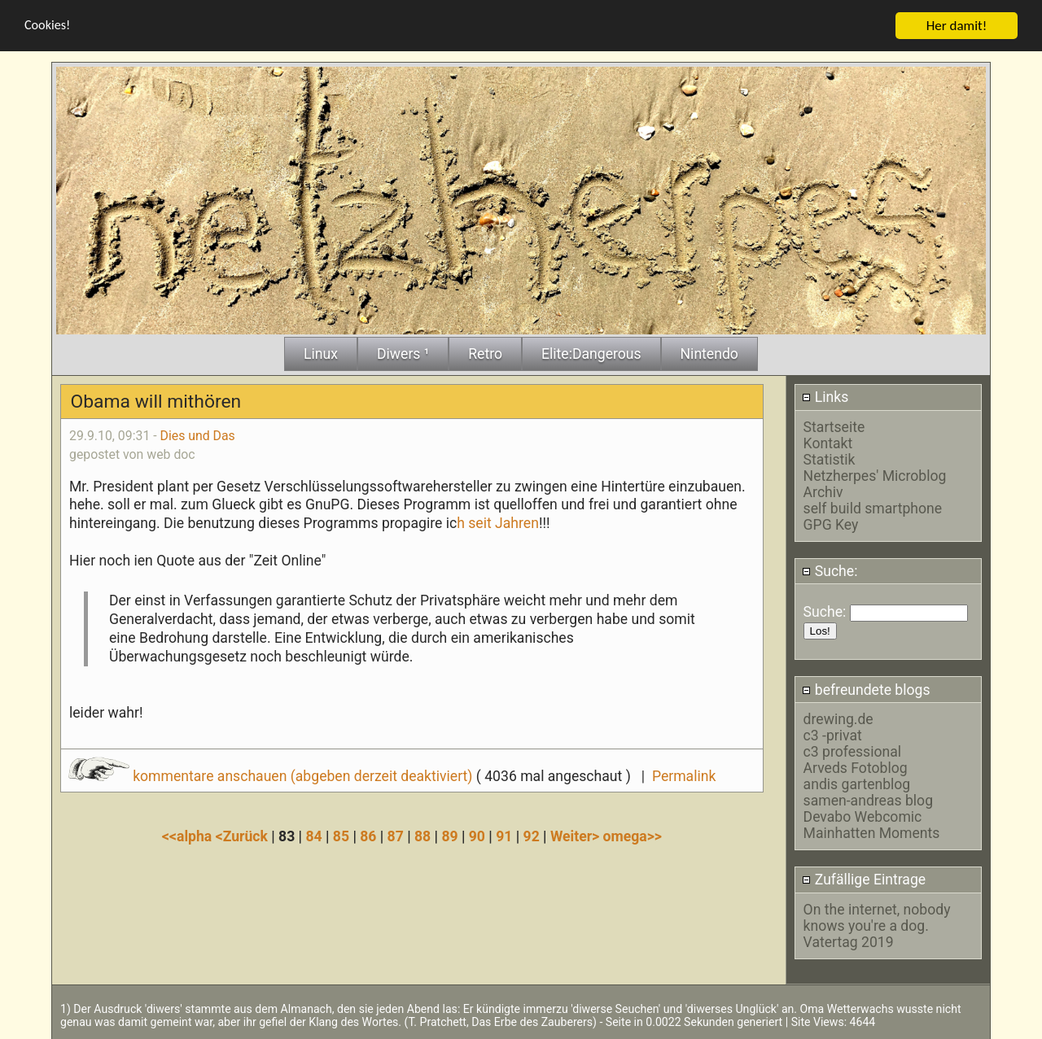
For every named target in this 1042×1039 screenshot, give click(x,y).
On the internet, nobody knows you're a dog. (877, 917)
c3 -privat (832, 735)
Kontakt (828, 443)
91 (504, 836)
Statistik (829, 460)
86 (368, 836)
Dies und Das (197, 435)
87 (395, 836)
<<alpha (189, 836)
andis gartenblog (857, 784)
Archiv (823, 492)
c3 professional (852, 752)
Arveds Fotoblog (855, 768)
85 (341, 836)
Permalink (684, 776)
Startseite (834, 427)
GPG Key (831, 525)
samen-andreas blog (868, 800)
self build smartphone (872, 508)
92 (531, 836)
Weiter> (576, 836)
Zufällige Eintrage (864, 879)
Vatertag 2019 (848, 942)
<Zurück (244, 836)
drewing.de (838, 719)
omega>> (632, 836)
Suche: (829, 571)
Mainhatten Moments (871, 833)
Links (825, 397)
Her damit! (956, 25)
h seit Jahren (498, 523)
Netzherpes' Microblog (875, 476)
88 (422, 836)
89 (449, 836)
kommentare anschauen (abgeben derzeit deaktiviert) (272, 776)
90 (477, 836)
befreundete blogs (866, 690)
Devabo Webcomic (862, 817)
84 (313, 836)
